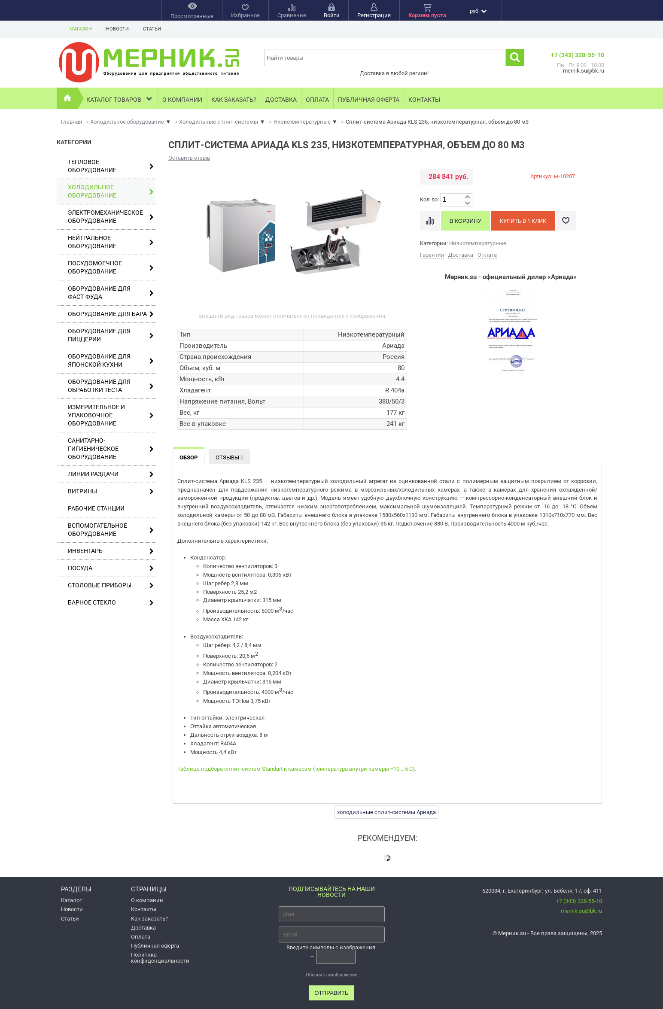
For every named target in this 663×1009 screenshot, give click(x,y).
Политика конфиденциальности (160, 957)
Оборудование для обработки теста (111, 385)
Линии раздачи (111, 474)
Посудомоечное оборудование (111, 267)
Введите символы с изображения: (331, 947)
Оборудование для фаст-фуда (111, 292)
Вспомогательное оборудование (111, 529)
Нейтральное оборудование (111, 241)
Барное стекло (111, 602)
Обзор (188, 457)
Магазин (81, 29)
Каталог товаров (120, 98)
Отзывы (229, 457)
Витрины (111, 491)
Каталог (71, 900)
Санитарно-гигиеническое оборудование (111, 448)
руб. (478, 11)
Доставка (281, 99)
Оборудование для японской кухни (111, 360)
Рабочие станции (96, 508)
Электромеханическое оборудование (111, 216)
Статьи (152, 29)
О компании (182, 99)
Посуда (111, 568)
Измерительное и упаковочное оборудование (111, 415)
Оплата (317, 99)
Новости (117, 29)
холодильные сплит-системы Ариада (386, 812)
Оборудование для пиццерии (111, 335)
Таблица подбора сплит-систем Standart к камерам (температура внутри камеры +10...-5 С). (296, 769)
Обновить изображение (331, 975)
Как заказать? (233, 99)
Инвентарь (111, 551)
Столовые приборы (111, 585)
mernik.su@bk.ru (581, 911)
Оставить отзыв (189, 158)
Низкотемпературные (477, 243)
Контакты (424, 99)
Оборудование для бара (111, 314)
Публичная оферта (368, 99)
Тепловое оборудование (111, 165)
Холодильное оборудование (111, 191)
